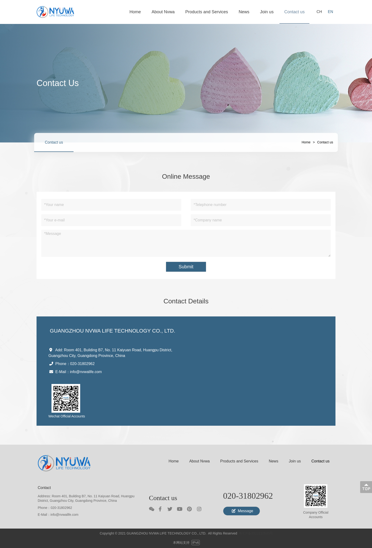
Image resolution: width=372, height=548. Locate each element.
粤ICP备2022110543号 (256, 533)
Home (306, 142)
